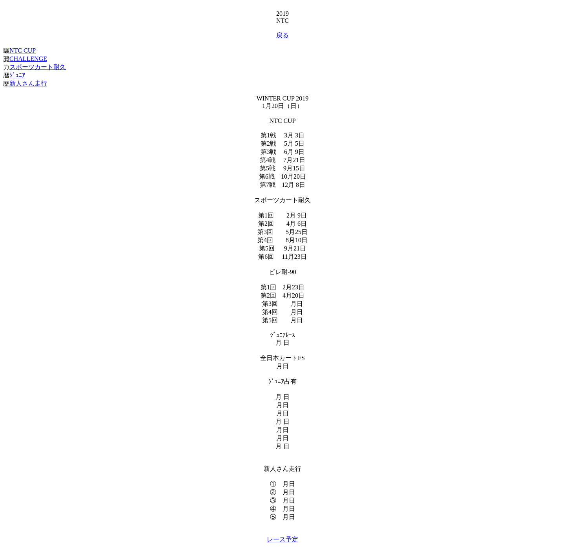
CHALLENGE (28, 58)
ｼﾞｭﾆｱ (17, 75)
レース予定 (282, 539)
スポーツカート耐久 (37, 67)
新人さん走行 (28, 83)
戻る (282, 35)
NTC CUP (22, 50)
